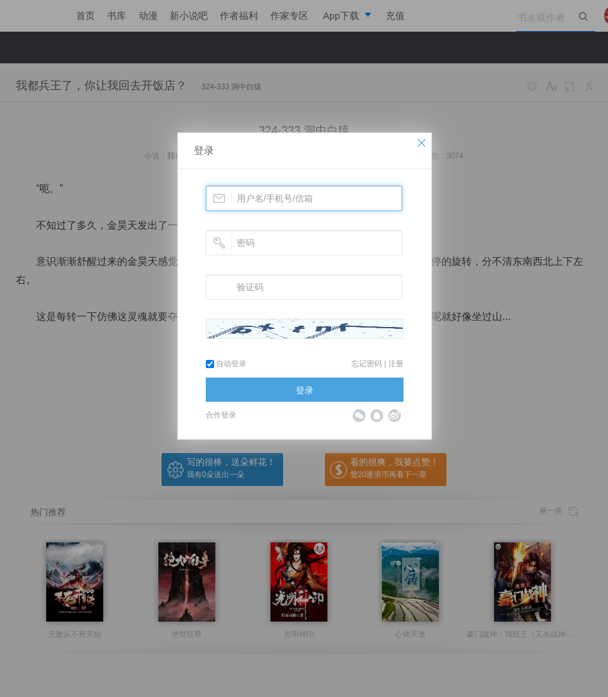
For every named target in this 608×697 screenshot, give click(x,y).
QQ (376, 415)
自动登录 (226, 363)
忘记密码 (367, 363)
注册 (395, 363)
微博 (394, 415)
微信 (359, 415)
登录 (204, 150)
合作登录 (221, 415)
